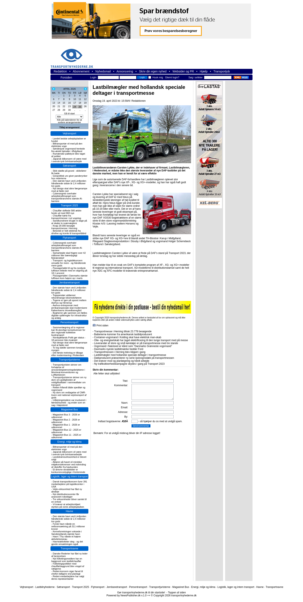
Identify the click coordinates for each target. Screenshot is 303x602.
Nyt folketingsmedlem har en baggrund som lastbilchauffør (66, 559)
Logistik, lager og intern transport (69, 476)
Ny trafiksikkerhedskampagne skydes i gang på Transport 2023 (129, 363)
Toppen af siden (177, 592)
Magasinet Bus (69, 409)
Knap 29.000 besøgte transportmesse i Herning (64, 227)
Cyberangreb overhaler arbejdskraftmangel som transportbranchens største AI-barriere (66, 197)
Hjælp (204, 71)
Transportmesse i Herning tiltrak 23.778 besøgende (123, 331)
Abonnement (81, 71)
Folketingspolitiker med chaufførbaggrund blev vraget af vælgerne (67, 566)
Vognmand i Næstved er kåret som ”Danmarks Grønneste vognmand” (133, 346)
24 (74, 106)
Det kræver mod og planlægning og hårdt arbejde (121, 360)
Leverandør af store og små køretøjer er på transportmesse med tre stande (136, 343)
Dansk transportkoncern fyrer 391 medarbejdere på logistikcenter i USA (69, 484)
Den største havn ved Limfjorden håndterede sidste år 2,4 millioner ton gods (68, 183)
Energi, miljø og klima (69, 441)
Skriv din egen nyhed (153, 71)
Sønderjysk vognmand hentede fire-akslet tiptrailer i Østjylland (68, 149)
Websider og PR (183, 71)
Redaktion (60, 71)
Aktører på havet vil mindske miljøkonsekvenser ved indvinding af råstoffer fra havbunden (68, 464)
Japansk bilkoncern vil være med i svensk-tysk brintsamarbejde (68, 160)
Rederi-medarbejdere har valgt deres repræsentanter (67, 577)
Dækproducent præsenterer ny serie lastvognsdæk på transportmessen (134, 357)
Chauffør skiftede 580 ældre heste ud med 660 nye (66, 211)
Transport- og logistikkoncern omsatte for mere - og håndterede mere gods (68, 263)
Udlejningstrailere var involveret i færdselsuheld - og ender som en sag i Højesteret (68, 402)
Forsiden (66, 77)
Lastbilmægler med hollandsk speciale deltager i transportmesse (130, 355)
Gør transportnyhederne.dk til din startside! (141, 592)
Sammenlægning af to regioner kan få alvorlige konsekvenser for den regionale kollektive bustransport (68, 331)
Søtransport (69, 165)
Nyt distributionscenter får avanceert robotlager (65, 495)
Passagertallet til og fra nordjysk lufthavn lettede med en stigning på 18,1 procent (69, 270)
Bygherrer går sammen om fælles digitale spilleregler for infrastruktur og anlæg (69, 315)
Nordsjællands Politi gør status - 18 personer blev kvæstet (68, 338)
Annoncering (125, 71)
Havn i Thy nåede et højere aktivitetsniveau (66, 537)
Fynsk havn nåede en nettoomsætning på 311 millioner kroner (68, 526)
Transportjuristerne (69, 359)
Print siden (102, 325)
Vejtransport (69, 133)
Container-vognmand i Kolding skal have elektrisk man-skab (127, 337)
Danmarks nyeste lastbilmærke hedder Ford (118, 349)
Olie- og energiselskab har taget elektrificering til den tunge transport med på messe (141, 340)
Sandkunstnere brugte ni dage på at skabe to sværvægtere (69, 221)
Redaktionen (139, 100)
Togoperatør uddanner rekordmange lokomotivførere (66, 296)
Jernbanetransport (69, 282)
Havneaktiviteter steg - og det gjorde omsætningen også (67, 542)
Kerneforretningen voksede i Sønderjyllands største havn (66, 532)
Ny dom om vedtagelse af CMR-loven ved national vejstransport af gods (68, 395)
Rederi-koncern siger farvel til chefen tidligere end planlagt (67, 572)
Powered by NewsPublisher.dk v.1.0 (126, 595)
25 (79, 106)
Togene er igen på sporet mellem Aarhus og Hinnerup (68, 301)
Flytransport (69, 237)
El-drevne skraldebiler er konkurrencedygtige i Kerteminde (68, 470)
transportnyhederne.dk (73, 56)
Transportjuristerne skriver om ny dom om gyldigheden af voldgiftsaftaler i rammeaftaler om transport (68, 381)
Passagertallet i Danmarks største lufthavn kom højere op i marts (69, 276)
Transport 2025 (69, 205)
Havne (69, 511)
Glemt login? (172, 77)
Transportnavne (69, 548)
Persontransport (69, 322)
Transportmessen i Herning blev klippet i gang (119, 352)
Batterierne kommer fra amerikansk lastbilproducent (123, 334)
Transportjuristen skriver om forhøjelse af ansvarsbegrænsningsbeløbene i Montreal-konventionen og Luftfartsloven (68, 369)
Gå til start (69, 113)
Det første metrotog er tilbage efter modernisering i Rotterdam (67, 353)
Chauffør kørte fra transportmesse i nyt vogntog (66, 216)
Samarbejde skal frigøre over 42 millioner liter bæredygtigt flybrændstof (68, 255)
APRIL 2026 (69, 89)
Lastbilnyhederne (44, 587)
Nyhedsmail (103, 71)
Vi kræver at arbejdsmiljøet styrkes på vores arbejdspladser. (68, 505)
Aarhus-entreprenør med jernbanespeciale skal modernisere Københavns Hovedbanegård (69, 308)
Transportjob (221, 71)
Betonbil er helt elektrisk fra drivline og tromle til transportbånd (68, 232)
